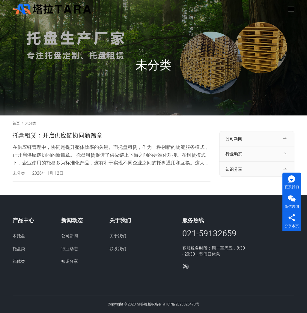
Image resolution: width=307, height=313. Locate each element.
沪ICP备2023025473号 (181, 304)
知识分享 (233, 169)
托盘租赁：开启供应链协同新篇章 (58, 135)
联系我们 (117, 248)
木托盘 (19, 235)
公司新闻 (233, 138)
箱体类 (19, 261)
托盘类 (19, 248)
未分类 (19, 173)
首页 (16, 123)
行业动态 (233, 154)
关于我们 (117, 235)
